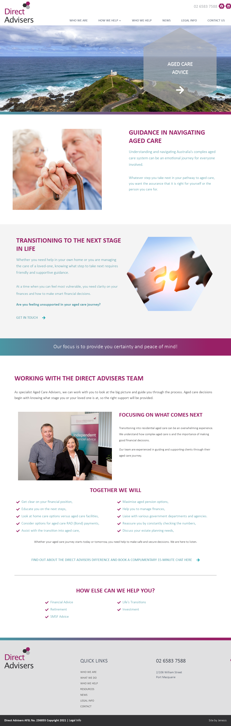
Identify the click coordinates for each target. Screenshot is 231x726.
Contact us (216, 20)
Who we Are (78, 20)
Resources (87, 689)
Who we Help (89, 683)
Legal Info (189, 20)
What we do (88, 678)
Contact (85, 706)
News (166, 20)
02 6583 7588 (205, 6)
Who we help (142, 20)
